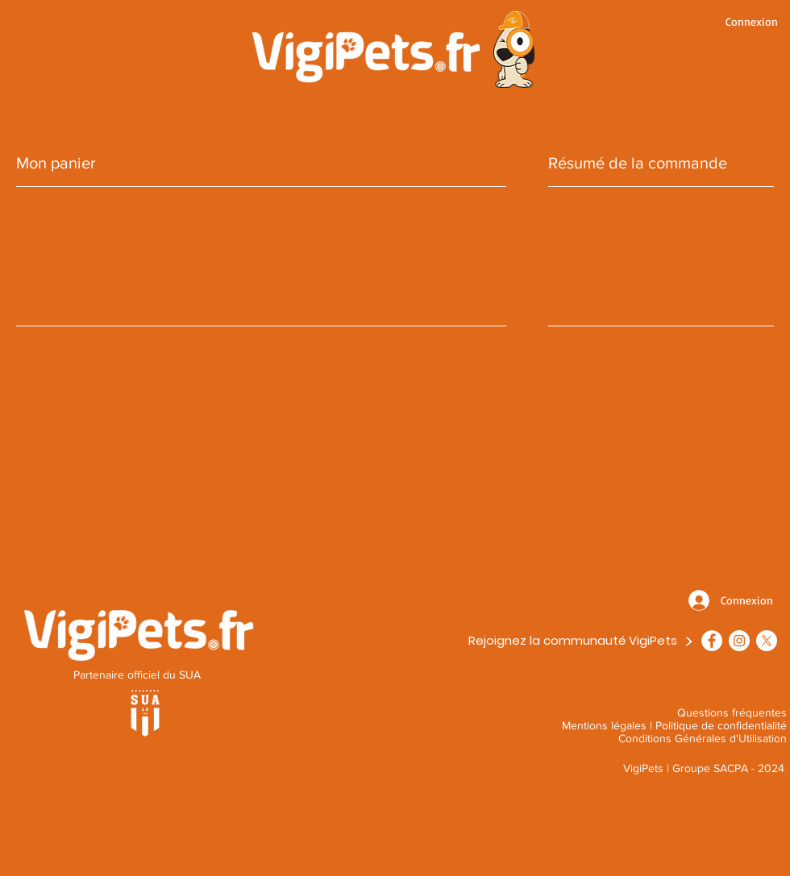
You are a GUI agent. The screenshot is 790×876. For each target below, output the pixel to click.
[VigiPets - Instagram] (739, 640)
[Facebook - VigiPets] (711, 640)
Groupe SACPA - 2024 (728, 768)
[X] (766, 640)
